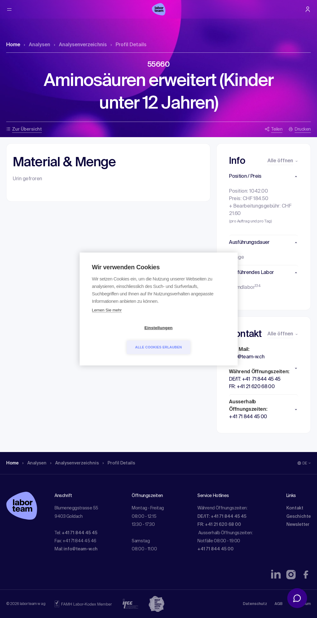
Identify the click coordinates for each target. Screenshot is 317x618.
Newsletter (298, 524)
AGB (279, 604)
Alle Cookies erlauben (194, 337)
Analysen (37, 45)
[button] (263, 176)
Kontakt (294, 508)
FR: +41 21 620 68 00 (219, 524)
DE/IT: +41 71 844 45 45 (221, 516)
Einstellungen (123, 337)
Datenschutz (255, 604)
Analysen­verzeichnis (80, 45)
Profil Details (129, 45)
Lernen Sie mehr (107, 320)
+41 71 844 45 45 (79, 533)
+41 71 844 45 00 (215, 549)
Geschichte (298, 516)
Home (13, 45)
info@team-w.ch (81, 549)
